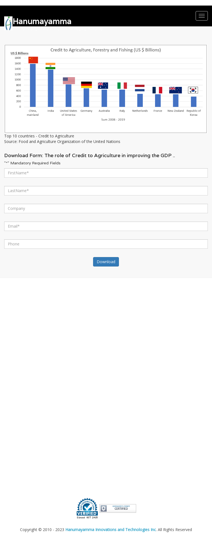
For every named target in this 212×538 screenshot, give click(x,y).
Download (106, 261)
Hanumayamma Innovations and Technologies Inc (110, 529)
